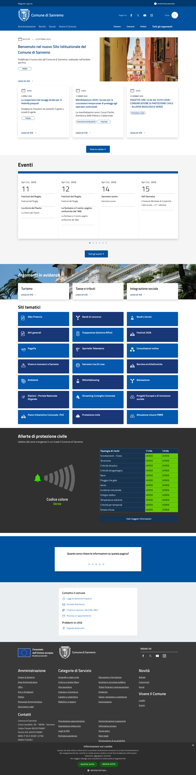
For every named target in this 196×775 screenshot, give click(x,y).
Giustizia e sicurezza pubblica (112, 682)
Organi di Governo (26, 677)
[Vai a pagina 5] (102, 242)
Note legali (103, 735)
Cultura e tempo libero (68, 682)
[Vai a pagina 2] (93, 242)
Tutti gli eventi (96, 254)
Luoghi (142, 700)
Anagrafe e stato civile (68, 677)
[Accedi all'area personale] (164, 3)
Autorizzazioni (105, 701)
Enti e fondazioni (25, 692)
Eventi (142, 705)
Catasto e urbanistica (68, 696)
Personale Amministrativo (30, 701)
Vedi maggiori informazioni (138, 518)
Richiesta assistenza (67, 735)
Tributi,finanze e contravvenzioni (114, 687)
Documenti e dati (26, 706)
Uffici (20, 687)
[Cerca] (174, 15)
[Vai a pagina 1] (89, 242)
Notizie (26, 39)
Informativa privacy (108, 726)
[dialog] (98, 758)
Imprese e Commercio (68, 692)
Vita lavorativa (65, 687)
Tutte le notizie (98, 149)
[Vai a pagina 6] (106, 242)
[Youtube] (143, 15)
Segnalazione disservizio (69, 726)
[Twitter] (137, 15)
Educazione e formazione (110, 677)
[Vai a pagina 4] (99, 242)
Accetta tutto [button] (87, 764)
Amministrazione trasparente (112, 721)
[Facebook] (130, 15)
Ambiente (103, 692)
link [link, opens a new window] (124, 758)
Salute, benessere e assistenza (113, 696)
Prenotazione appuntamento (71, 721)
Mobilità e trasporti (67, 701)
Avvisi (26, 90)
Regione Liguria (25, 3)
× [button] (193, 745)
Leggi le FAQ (64, 731)
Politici (21, 696)
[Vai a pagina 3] (96, 242)
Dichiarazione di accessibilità (112, 740)
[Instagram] (150, 15)
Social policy (104, 731)
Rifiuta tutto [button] (108, 764)
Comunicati (144, 682)
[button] (98, 770)
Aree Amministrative (27, 682)
